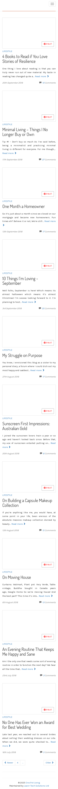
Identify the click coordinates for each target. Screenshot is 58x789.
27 (43, 159)
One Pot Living (33, 782)
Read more (41, 76)
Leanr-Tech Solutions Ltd (36, 785)
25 (43, 308)
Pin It (48, 44)
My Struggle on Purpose (22, 355)
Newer (8, 762)
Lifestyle (7, 51)
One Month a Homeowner (23, 206)
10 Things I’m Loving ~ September (20, 281)
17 (43, 231)
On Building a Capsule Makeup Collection (27, 503)
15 (43, 530)
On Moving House (16, 577)
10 (43, 82)
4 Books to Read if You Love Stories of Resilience (24, 59)
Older (50, 762)
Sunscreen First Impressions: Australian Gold (26, 426)
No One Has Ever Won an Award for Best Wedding (28, 724)
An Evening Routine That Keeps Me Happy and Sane (28, 651)
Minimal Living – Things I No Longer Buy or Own (25, 132)
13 (43, 602)
